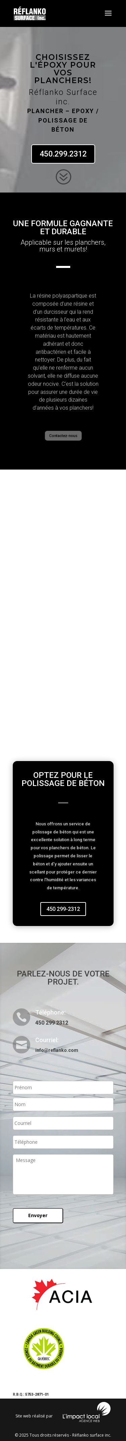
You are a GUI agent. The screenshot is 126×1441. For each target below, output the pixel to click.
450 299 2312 (51, 1023)
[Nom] (63, 1104)
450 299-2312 (63, 909)
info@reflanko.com (56, 1050)
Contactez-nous (63, 435)
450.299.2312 (63, 154)
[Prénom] (63, 1087)
